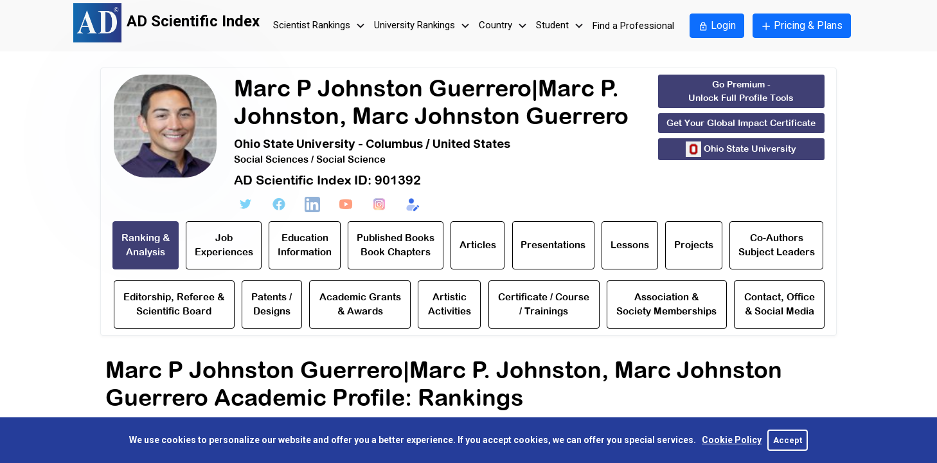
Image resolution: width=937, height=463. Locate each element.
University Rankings (423, 26)
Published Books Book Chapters (395, 245)
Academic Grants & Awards (360, 304)
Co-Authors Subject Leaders (776, 245)
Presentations (553, 244)
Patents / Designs (271, 304)
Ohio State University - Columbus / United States (372, 143)
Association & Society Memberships (666, 304)
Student (561, 26)
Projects (693, 244)
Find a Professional (633, 26)
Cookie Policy (732, 440)
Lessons (630, 244)
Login (717, 25)
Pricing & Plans (802, 25)
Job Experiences (224, 245)
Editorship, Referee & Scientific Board (173, 304)
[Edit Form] (412, 204)
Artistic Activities (449, 304)
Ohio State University (741, 149)
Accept (787, 440)
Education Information (305, 245)
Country (504, 26)
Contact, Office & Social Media (779, 304)
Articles (478, 244)
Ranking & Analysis (145, 245)
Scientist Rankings (320, 26)
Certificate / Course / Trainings (543, 304)
